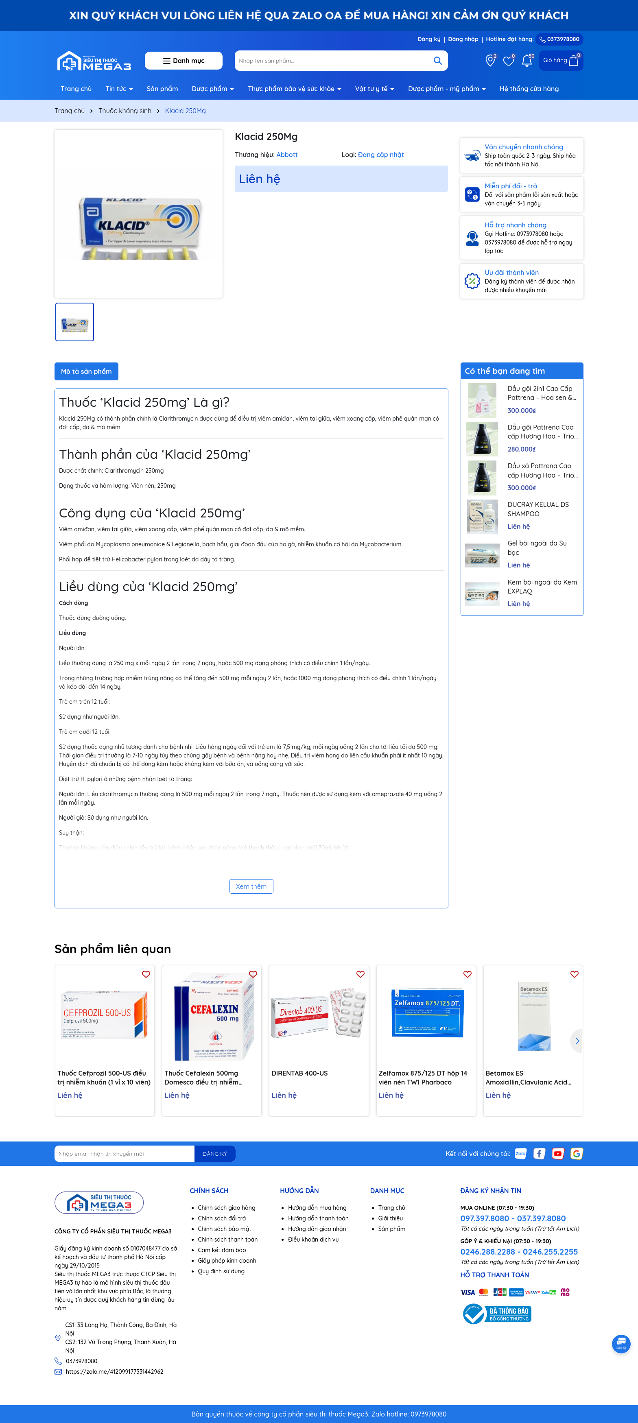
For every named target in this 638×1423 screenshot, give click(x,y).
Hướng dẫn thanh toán (318, 1218)
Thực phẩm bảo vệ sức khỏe (292, 89)
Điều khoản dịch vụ (313, 1239)
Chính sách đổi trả (222, 1218)
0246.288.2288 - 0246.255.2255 (519, 1251)
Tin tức (116, 89)
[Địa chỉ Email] (145, 1154)
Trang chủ (76, 89)
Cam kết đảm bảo (222, 1250)
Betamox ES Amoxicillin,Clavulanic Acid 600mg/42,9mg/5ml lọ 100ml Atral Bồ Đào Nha (531, 1078)
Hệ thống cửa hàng (529, 89)
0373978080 (559, 39)
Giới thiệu (390, 1218)
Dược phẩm (210, 89)
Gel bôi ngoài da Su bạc (537, 547)
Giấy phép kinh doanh (227, 1260)
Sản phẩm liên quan (113, 948)
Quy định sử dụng (221, 1271)
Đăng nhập (463, 39)
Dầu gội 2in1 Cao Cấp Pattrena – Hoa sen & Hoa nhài (540, 393)
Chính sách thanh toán (228, 1239)
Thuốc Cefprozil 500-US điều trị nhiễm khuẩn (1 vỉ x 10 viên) (104, 1077)
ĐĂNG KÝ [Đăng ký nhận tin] (215, 1153)
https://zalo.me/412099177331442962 (115, 1371)
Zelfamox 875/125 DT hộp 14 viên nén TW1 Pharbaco (423, 1077)
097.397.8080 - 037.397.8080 (513, 1218)
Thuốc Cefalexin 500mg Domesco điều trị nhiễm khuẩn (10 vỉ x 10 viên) (201, 1078)
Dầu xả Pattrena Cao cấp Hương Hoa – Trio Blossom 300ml (541, 471)
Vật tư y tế (372, 89)
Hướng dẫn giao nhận (317, 1229)
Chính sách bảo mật (224, 1229)
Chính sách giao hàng (227, 1207)
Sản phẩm (162, 89)
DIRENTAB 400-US (299, 1073)
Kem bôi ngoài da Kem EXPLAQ (542, 586)
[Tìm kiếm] (438, 60)
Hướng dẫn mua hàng (317, 1207)
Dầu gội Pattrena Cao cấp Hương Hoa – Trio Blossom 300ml (541, 432)
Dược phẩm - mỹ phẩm (444, 89)
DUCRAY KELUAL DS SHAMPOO (538, 508)
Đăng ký (428, 39)
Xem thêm (251, 886)
